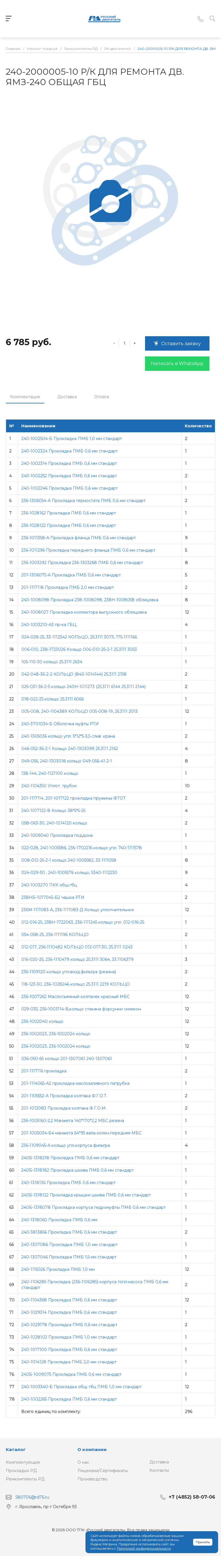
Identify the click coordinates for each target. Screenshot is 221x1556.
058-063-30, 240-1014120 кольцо (54, 823)
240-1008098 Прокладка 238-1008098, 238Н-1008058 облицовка (89, 599)
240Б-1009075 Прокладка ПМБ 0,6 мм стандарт (71, 1374)
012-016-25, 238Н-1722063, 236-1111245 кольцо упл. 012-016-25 (82, 922)
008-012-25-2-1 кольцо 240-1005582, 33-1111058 (68, 860)
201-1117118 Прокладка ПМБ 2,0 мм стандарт (67, 587)
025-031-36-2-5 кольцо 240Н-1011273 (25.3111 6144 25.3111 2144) (83, 686)
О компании (92, 1449)
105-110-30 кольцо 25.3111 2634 (51, 661)
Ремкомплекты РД (25, 1479)
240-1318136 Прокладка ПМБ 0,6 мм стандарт (68, 1182)
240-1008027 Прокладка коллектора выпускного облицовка (84, 612)
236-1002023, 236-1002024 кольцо (55, 1033)
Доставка (67, 396)
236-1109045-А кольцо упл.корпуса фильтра (65, 1145)
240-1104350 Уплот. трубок (49, 785)
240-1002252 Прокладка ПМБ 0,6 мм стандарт (69, 475)
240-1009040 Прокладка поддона (57, 835)
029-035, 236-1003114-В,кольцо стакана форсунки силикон (81, 1009)
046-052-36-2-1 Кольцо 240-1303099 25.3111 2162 (69, 748)
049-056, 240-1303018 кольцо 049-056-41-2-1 (66, 761)
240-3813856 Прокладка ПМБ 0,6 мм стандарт (69, 1232)
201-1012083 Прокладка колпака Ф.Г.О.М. (63, 1108)
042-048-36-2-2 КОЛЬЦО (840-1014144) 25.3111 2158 (74, 674)
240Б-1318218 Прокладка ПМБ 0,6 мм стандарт (70, 1157)
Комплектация (25, 396)
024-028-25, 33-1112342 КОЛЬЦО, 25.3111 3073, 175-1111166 (79, 637)
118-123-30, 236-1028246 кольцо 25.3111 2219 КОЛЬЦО (75, 984)
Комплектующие (23, 1462)
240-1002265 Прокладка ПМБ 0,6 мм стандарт (69, 1399)
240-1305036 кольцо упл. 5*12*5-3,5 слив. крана (68, 736)
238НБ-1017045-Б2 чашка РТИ (52, 897)
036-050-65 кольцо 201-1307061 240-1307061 (66, 1058)
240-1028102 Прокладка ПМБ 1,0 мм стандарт (69, 1337)
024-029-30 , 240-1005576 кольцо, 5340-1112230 (69, 872)
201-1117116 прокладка (43, 1071)
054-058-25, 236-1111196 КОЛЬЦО (55, 934)
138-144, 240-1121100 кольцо (49, 773)
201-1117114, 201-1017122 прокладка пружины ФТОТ (73, 798)
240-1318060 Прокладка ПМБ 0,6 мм (59, 1219)
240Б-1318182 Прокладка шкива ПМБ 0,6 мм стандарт (77, 1170)
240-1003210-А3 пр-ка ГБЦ (48, 624)
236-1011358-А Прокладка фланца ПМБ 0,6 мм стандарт (78, 537)
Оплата (101, 396)
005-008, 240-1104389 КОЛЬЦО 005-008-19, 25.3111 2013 (79, 711)
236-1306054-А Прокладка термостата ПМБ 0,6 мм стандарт (83, 500)
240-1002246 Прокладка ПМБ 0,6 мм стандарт (69, 488)
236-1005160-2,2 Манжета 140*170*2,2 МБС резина (72, 1120)
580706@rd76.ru (32, 1497)
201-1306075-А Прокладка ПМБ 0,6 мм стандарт (71, 575)
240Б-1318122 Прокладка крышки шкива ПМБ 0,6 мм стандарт (86, 1195)
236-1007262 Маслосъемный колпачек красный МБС (75, 996)
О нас (83, 1462)
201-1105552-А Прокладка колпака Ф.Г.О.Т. (64, 1095)
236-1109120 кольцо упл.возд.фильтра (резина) (68, 971)
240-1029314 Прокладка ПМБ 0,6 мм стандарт (69, 1312)
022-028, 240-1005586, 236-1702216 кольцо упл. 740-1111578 (81, 847)
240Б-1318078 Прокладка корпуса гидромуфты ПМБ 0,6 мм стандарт (93, 1207)
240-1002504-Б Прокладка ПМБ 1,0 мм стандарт (71, 438)
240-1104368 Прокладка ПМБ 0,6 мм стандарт (69, 1300)
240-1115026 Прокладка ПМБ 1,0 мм (58, 1269)
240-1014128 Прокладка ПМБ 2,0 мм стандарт (69, 1362)
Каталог (16, 1449)
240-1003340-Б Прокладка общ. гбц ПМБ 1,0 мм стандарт (81, 1386)
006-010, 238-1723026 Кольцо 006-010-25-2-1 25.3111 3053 (79, 649)
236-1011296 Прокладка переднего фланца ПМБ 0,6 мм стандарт (88, 550)
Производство (92, 1479)
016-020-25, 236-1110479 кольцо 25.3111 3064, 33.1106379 (77, 959)
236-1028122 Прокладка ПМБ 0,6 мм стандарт (68, 525)
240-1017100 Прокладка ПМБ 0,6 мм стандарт (69, 1349)
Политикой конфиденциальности (144, 1548)
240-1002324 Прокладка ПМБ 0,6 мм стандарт (69, 451)
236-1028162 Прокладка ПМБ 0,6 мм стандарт (68, 513)
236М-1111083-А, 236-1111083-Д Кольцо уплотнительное (77, 909)
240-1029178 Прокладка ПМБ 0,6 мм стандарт (69, 1324)
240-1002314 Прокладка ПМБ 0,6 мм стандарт (69, 463)
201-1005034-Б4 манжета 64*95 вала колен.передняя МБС (81, 1133)
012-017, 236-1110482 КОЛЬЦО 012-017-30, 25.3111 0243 (77, 947)
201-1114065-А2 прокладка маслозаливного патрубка (75, 1083)
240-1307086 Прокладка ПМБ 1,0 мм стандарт (69, 1244)
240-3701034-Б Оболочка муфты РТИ (60, 723)
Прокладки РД (21, 1470)
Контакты (159, 1470)
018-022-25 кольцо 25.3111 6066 (52, 699)
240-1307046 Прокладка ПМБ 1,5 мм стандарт (69, 1257)
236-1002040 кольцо (42, 1021)
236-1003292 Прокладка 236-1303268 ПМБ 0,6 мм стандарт (82, 562)
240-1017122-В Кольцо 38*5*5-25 (53, 810)
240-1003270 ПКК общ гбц (49, 885)
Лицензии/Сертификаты (102, 1470)
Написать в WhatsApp (177, 363)
